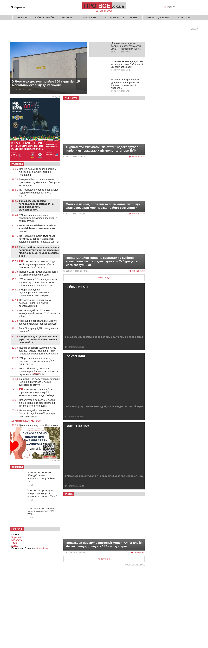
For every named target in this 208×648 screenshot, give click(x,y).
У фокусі (71, 98)
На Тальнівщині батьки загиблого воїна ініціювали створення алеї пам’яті (38, 228)
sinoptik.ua (42, 548)
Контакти (184, 17)
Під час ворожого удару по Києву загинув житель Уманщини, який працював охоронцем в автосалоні (38, 350)
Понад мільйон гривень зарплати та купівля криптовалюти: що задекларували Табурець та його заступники (102, 261)
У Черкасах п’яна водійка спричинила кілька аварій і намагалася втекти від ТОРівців (36, 392)
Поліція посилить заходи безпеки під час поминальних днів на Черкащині (37, 171)
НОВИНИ (17, 163)
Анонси (66, 17)
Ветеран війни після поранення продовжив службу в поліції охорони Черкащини (39, 182)
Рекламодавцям (158, 17)
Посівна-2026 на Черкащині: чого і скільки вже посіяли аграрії (38, 273)
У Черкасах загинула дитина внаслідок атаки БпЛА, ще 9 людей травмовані (127, 64)
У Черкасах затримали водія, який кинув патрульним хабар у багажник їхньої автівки (37, 264)
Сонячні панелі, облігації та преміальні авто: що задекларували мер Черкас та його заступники (103, 205)
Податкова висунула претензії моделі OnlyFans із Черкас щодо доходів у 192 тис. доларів (104, 544)
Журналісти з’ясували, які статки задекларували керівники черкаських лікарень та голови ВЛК (103, 148)
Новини (23, 17)
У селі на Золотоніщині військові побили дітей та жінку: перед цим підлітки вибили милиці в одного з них (39, 251)
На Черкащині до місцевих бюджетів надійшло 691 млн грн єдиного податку (37, 413)
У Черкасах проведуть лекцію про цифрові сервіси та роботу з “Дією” (42, 493)
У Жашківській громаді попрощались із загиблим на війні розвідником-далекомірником (118, 336)
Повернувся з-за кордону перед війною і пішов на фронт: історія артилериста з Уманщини (37, 402)
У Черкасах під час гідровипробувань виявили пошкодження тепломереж (34, 292)
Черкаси (19, 7)
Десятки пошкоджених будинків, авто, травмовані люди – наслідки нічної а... (126, 46)
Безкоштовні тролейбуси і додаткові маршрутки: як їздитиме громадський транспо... (125, 83)
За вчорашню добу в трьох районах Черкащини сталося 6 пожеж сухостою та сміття (39, 382)
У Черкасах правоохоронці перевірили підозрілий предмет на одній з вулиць (38, 218)
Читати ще (104, 277)
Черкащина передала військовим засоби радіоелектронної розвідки (38, 322)
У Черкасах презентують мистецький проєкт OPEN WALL (41, 511)
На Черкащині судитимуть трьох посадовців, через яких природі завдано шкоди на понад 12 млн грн (39, 238)
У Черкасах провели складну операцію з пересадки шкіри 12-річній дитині (37, 361)
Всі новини (35, 373)
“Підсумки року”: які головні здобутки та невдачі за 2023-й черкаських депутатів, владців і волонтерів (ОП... (130, 406)
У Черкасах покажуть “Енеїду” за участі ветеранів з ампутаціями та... (41, 476)
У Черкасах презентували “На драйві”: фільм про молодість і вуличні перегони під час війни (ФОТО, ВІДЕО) (131, 476)
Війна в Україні (45, 17)
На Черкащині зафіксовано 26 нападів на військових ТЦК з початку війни (39, 313)
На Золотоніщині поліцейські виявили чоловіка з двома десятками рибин (35, 303)
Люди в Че (90, 17)
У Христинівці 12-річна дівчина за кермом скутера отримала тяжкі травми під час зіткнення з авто (38, 282)
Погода (16, 529)
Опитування (76, 356)
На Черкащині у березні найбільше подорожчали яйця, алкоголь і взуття (38, 192)
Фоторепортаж (114, 17)
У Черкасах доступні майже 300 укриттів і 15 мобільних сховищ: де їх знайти (46, 83)
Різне (133, 17)
